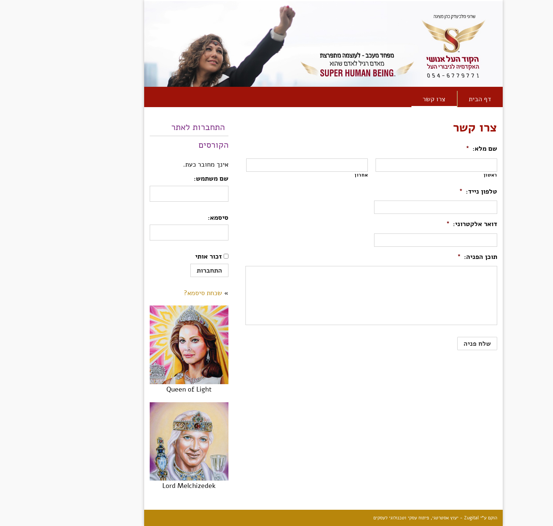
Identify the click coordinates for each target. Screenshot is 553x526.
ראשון (443, 175)
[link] (543, 46)
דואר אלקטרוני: (424, 224)
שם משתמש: (164, 178)
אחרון (314, 175)
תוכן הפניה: (430, 257)
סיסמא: (171, 217)
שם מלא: (434, 148)
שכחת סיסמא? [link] (156, 292)
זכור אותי (161, 256)
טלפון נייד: (431, 191)
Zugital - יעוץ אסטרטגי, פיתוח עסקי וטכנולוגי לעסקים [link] (379, 518)
